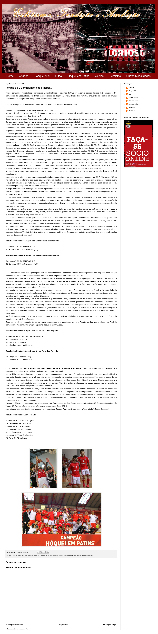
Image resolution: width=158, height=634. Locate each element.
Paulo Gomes (133, 98)
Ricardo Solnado (134, 104)
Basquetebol (41, 76)
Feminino (115, 76)
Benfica (36, 555)
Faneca (131, 88)
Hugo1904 (132, 91)
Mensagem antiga (109, 625)
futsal (61, 555)
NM (130, 94)
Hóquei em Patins (78, 76)
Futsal (58, 76)
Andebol (24, 76)
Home (10, 76)
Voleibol (99, 76)
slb (92, 555)
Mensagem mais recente (14, 625)
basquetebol (29, 555)
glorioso (66, 555)
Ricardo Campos (134, 101)
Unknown (132, 108)
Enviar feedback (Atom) (22, 629)
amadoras (21, 555)
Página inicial (63, 625)
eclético (55, 555)
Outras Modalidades (138, 76)
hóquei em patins (75, 555)
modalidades (86, 555)
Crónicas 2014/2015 (46, 555)
